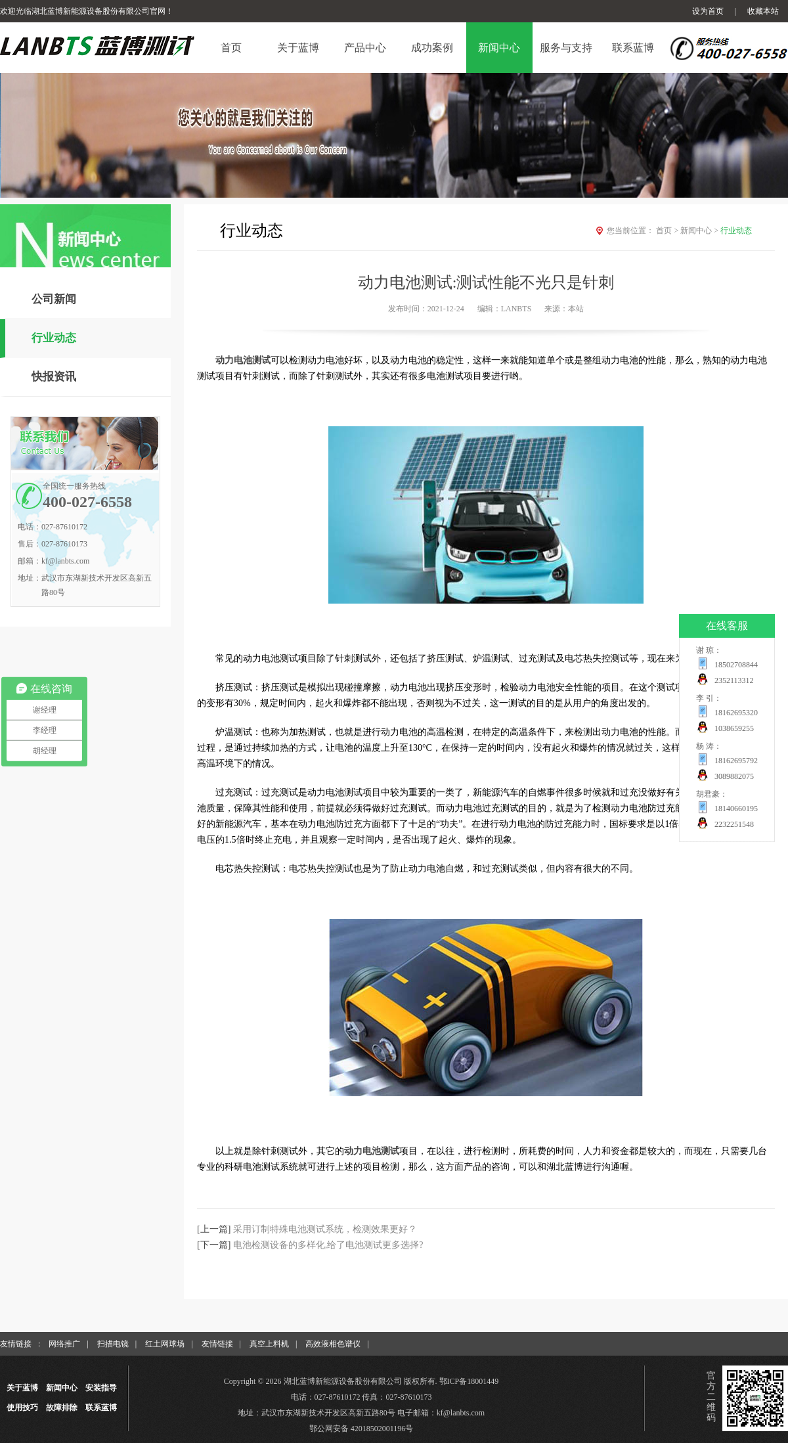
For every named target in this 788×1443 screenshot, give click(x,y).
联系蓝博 (101, 1407)
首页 (668, 230)
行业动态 (54, 338)
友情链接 (217, 1343)
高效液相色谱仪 (333, 1343)
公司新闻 (54, 299)
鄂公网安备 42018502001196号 (361, 1428)
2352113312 (734, 680)
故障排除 (61, 1407)
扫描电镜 (113, 1343)
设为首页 (708, 11)
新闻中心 (700, 230)
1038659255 (734, 728)
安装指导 (101, 1387)
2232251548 (734, 824)
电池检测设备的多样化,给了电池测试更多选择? (328, 1245)
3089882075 (734, 776)
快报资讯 (54, 376)
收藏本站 (763, 11)
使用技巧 (22, 1407)
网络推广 (64, 1343)
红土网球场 (165, 1343)
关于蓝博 (22, 1387)
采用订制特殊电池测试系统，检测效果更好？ (325, 1229)
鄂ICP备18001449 (469, 1381)
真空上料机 (269, 1343)
